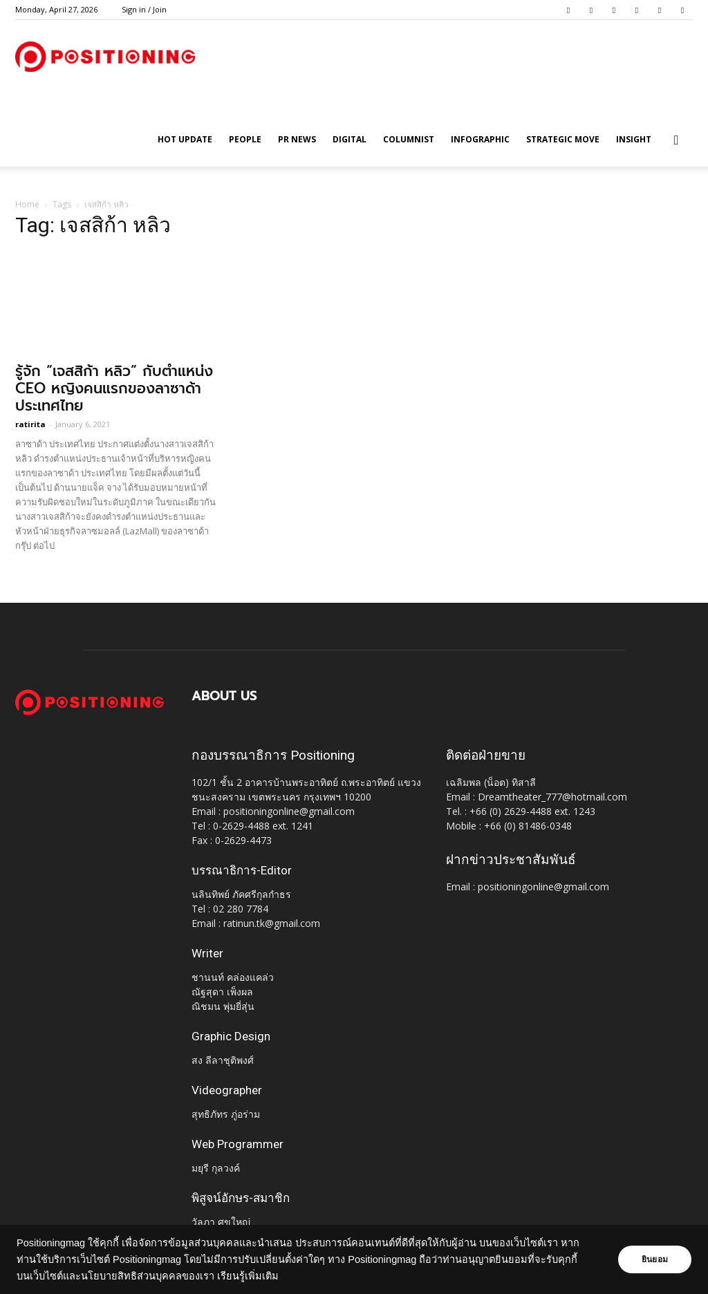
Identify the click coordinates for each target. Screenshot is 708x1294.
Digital (349, 139)
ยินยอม (654, 1259)
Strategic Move (562, 139)
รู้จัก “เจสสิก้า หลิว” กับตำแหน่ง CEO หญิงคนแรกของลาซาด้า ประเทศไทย (114, 388)
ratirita (30, 424)
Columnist (408, 139)
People (245, 139)
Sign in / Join (144, 9)
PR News (297, 139)
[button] (676, 140)
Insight (633, 139)
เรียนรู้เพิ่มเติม (248, 1276)
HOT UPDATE (185, 139)
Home (27, 204)
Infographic (480, 139)
